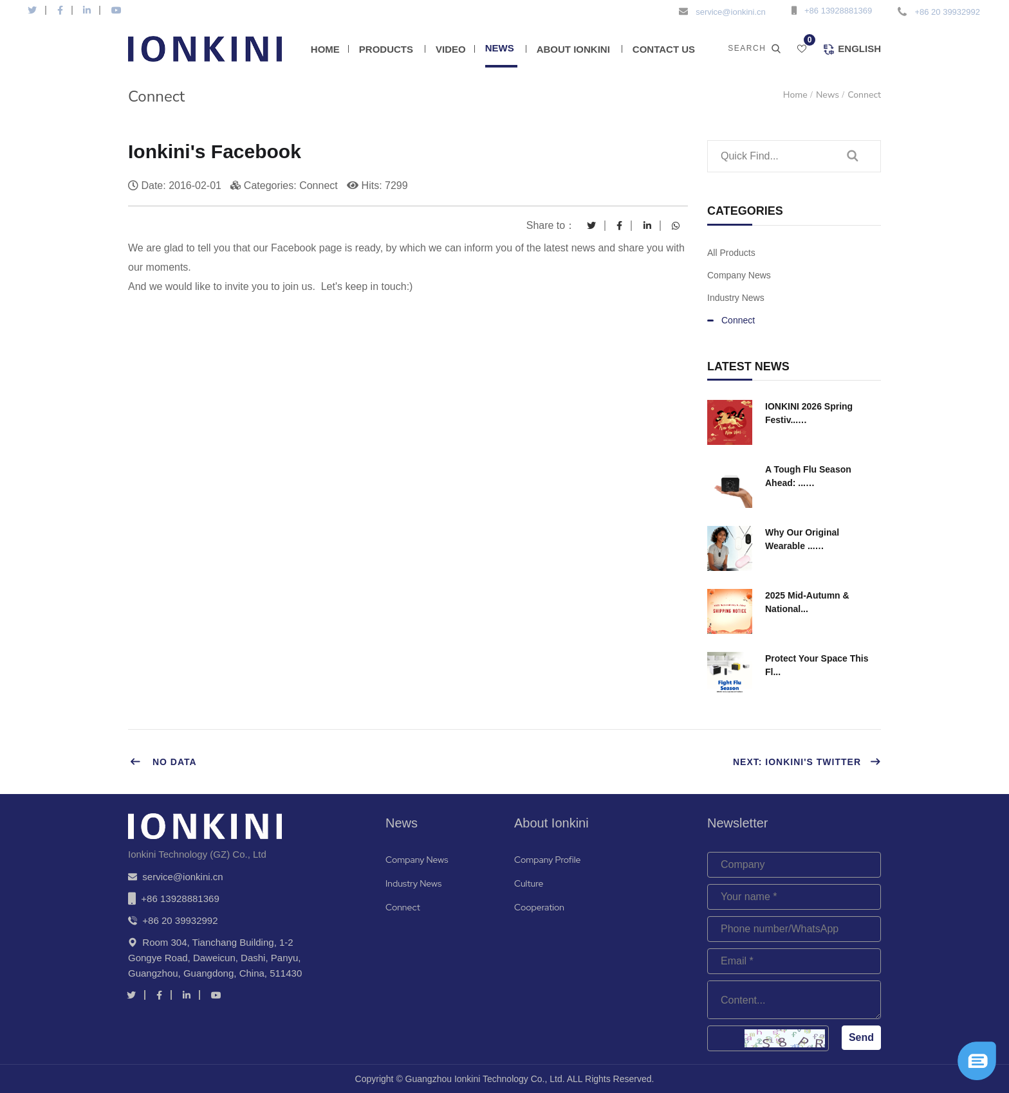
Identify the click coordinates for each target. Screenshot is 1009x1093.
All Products (731, 253)
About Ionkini (573, 49)
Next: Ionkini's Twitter (807, 762)
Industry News (735, 298)
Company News (739, 275)
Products (386, 49)
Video (451, 49)
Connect (864, 95)
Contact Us (664, 49)
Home (325, 49)
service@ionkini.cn (731, 12)
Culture (528, 883)
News (499, 47)
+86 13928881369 (838, 10)
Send (861, 1037)
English (851, 49)
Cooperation (539, 907)
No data (163, 762)
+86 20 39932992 (947, 12)
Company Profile (547, 859)
